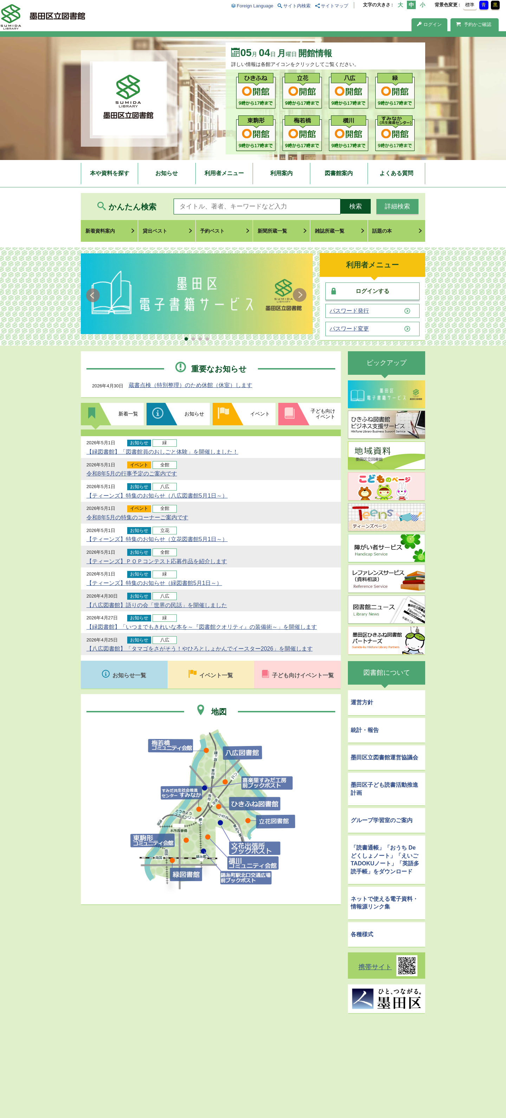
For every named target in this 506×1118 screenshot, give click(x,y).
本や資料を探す (109, 173)
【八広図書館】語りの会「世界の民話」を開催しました (156, 605)
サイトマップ (334, 5)
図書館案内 (339, 173)
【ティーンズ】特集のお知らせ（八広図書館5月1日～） (157, 496)
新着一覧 (128, 414)
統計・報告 (365, 730)
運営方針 (362, 702)
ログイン (429, 24)
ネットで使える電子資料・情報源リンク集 (384, 903)
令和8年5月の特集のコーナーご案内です (137, 517)
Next (299, 295)
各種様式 (362, 934)
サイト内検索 (297, 5)
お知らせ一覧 (129, 675)
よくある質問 (396, 173)
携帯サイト (375, 967)
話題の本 (382, 231)
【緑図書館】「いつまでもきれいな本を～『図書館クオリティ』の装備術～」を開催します (201, 627)
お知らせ (166, 173)
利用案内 (281, 173)
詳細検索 (397, 206)
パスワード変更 (349, 329)
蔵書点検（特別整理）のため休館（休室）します (190, 385)
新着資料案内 (100, 231)
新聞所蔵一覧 (272, 231)
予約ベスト (212, 231)
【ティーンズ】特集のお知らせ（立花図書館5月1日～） (157, 539)
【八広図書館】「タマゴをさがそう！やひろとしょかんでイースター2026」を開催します (199, 649)
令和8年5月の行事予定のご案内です (131, 474)
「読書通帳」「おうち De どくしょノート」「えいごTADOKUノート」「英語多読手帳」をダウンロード (385, 859)
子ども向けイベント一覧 (303, 675)
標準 (469, 4)
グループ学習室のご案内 (382, 820)
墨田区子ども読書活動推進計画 (384, 789)
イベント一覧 (216, 675)
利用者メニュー (224, 173)
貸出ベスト (155, 231)
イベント (260, 414)
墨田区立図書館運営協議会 (384, 757)
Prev (94, 295)
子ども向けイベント (323, 413)
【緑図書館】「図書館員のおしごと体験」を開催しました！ (162, 452)
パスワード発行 (349, 311)
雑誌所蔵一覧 (329, 231)
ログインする (372, 291)
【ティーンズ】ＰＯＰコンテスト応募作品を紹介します (156, 561)
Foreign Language (255, 5)
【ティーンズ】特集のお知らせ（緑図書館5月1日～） (154, 583)
